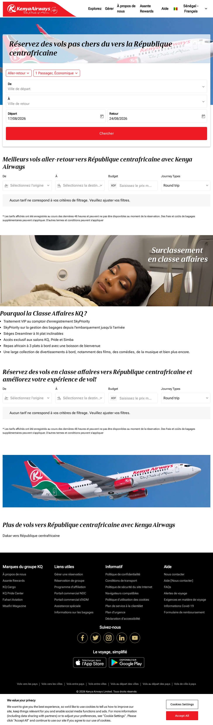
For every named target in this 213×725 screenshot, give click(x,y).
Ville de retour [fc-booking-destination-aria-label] (18, 104)
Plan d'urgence (115, 612)
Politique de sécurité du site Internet (128, 587)
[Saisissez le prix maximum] (136, 186)
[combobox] (29, 185)
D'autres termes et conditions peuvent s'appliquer (74, 220)
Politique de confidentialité (122, 574)
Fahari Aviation (13, 599)
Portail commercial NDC (70, 593)
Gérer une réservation (68, 574)
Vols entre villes (97, 683)
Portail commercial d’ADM (71, 599)
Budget (113, 176)
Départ (12, 113)
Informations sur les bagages (73, 612)
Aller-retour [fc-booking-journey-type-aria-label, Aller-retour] (16, 73)
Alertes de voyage (175, 593)
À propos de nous (126, 8)
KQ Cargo (9, 587)
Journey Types (170, 176)
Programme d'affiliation (70, 587)
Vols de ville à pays (185, 683)
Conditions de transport (121, 580)
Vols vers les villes (51, 683)
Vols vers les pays (27, 683)
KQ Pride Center (13, 593)
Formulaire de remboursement (184, 612)
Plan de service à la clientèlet (124, 606)
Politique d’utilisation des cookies (127, 599)
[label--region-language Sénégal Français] (191, 9)
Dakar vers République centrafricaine (31, 536)
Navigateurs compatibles (122, 593)
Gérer (109, 9)
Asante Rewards (146, 8)
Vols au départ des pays (156, 683)
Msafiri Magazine (14, 606)
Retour (113, 113)
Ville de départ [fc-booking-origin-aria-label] (19, 89)
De (9, 84)
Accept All (182, 715)
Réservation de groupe (69, 580)
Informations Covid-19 (179, 606)
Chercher (107, 133)
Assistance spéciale (67, 606)
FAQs (167, 587)
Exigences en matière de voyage (185, 599)
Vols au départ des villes (125, 683)
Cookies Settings (182, 704)
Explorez (94, 9)
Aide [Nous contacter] (178, 580)
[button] (56, 73)
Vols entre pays (75, 683)
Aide (164, 9)
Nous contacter (174, 574)
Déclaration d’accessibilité (122, 618)
